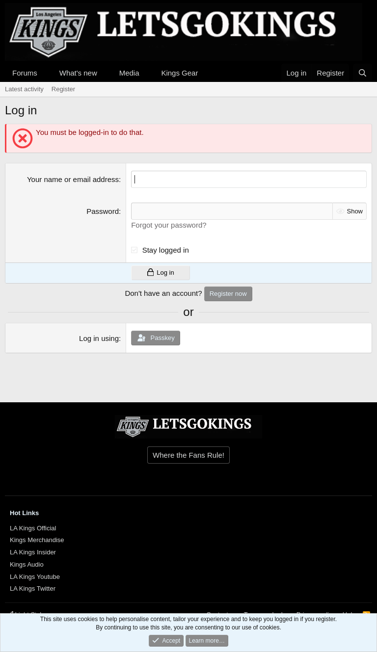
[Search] (362, 73)
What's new (78, 73)
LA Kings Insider (33, 552)
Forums (24, 73)
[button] (45, 73)
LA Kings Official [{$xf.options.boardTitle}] (33, 528)
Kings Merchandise (37, 540)
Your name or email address (73, 179)
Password (102, 211)
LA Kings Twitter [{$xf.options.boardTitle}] (32, 588)
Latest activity (24, 89)
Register (63, 89)
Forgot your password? (168, 225)
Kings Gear (179, 73)
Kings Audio (27, 564)
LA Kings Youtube (35, 576)
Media (129, 73)
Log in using (99, 338)
